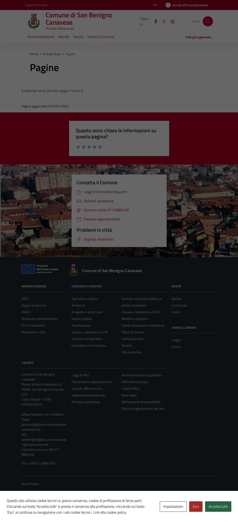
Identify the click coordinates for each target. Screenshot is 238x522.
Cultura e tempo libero (87, 338)
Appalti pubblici (82, 318)
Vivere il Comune (101, 36)
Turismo (127, 345)
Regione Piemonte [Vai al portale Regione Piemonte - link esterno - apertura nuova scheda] (36, 5)
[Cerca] (208, 21)
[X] (162, 21)
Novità (63, 36)
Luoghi (176, 339)
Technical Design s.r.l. (49, 509)
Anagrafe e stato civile (87, 311)
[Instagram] (171, 21)
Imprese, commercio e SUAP (141, 311)
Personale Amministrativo (39, 318)
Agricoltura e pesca (85, 298)
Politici (25, 311)
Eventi (176, 346)
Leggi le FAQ (80, 375)
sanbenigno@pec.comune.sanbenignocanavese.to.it (43, 442)
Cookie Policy (131, 388)
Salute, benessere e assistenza (143, 325)
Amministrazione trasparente (142, 375)
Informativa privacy (135, 381)
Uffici (24, 298)
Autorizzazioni (81, 325)
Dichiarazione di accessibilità (141, 401)
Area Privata (30, 483)
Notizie (176, 298)
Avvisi (176, 311)
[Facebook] (154, 21)
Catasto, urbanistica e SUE (90, 332)
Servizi (78, 36)
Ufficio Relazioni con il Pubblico (42, 414)
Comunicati (179, 305)
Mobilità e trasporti (135, 318)
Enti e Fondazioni (33, 325)
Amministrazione (40, 36)
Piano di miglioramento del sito (143, 408)
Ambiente (78, 305)
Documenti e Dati (33, 332)
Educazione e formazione (89, 345)
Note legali (129, 395)
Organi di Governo (33, 305)
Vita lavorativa (132, 352)
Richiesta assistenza (86, 401)
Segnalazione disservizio (88, 395)
